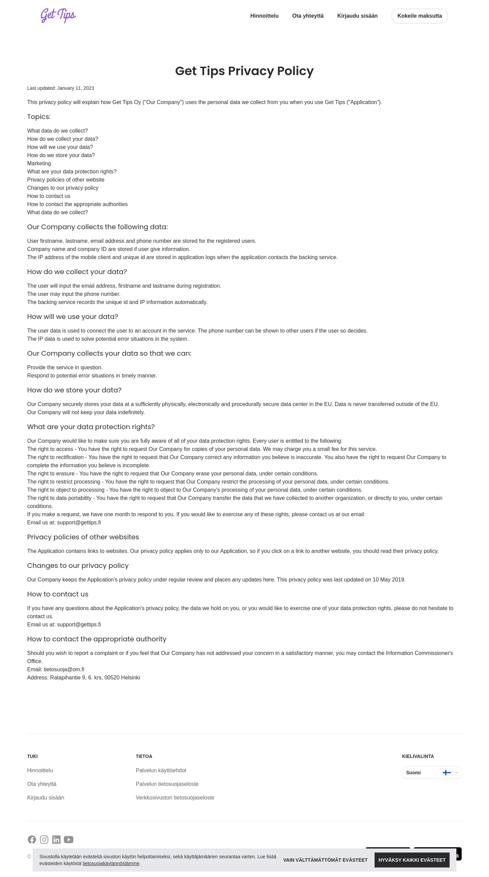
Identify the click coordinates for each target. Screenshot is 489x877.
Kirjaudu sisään (357, 16)
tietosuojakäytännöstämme (111, 863)
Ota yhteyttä (308, 16)
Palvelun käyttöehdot (161, 770)
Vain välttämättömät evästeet (325, 860)
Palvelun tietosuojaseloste (167, 784)
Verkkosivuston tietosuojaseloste (175, 797)
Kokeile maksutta (419, 16)
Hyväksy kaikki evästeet (412, 860)
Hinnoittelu (264, 16)
